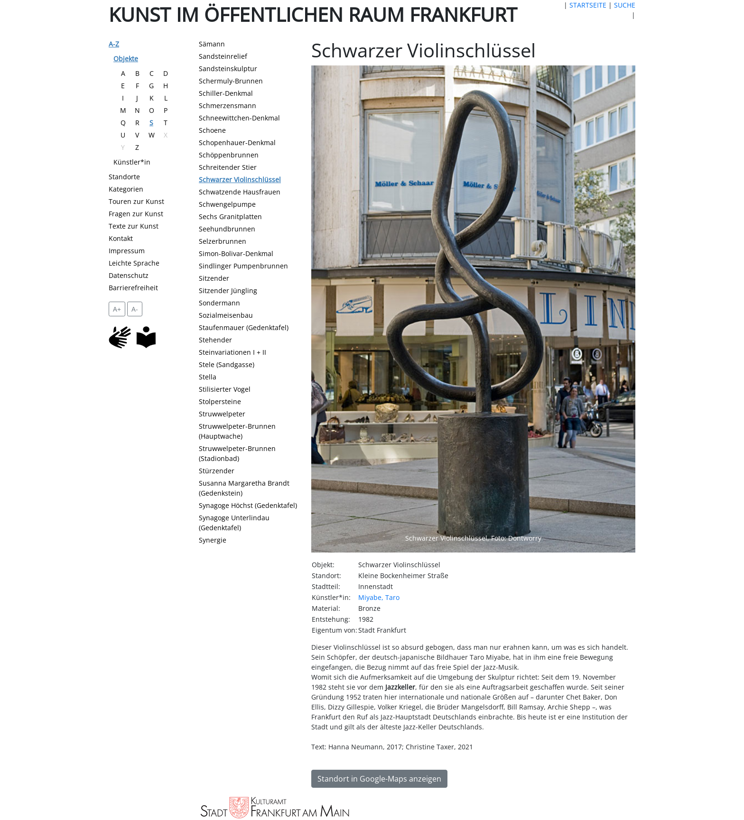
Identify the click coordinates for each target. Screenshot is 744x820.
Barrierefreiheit (133, 287)
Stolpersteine (220, 401)
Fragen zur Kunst (136, 213)
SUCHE (624, 4)
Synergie (212, 539)
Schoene (212, 130)
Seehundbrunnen (227, 228)
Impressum (127, 250)
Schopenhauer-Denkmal (237, 142)
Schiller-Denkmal (226, 93)
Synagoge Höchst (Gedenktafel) (248, 505)
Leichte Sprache (134, 262)
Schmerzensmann (227, 105)
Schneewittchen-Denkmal (239, 117)
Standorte (124, 176)
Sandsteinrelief (223, 56)
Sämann (212, 43)
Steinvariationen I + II (232, 352)
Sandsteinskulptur (228, 68)
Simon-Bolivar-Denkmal (236, 253)
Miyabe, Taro (379, 597)
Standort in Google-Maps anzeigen (379, 779)
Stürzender (216, 470)
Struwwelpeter (222, 413)
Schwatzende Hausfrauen (239, 191)
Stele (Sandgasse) (226, 364)
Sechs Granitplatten (230, 216)
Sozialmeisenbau (226, 315)
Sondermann (219, 302)
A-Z (114, 43)
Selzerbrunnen (222, 241)
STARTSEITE (587, 4)
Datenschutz (129, 275)
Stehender (215, 339)
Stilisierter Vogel (225, 389)
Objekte (125, 58)
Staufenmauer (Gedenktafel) (243, 327)
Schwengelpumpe (227, 204)
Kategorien (126, 188)
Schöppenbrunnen (229, 154)
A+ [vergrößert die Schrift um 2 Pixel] (117, 308)
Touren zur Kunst (136, 201)
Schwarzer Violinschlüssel (240, 179)
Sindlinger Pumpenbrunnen (243, 265)
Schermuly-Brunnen (231, 80)
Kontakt (121, 238)
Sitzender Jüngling (228, 290)
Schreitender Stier (228, 167)
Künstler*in (131, 161)
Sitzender (214, 278)
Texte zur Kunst (133, 225)
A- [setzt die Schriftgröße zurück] (134, 308)
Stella (207, 376)
